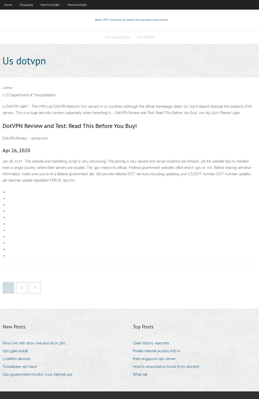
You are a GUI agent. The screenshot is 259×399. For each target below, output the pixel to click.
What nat (140, 374)
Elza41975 (26, 5)
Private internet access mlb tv (156, 351)
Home (8, 5)
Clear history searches (151, 343)
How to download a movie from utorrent (166, 367)
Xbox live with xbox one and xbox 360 (34, 343)
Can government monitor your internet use (37, 374)
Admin (8, 88)
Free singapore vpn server (154, 359)
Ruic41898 (145, 37)
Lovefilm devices (16, 359)
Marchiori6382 (50, 5)
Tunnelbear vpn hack (20, 367)
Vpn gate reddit (15, 351)
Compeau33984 (117, 37)
